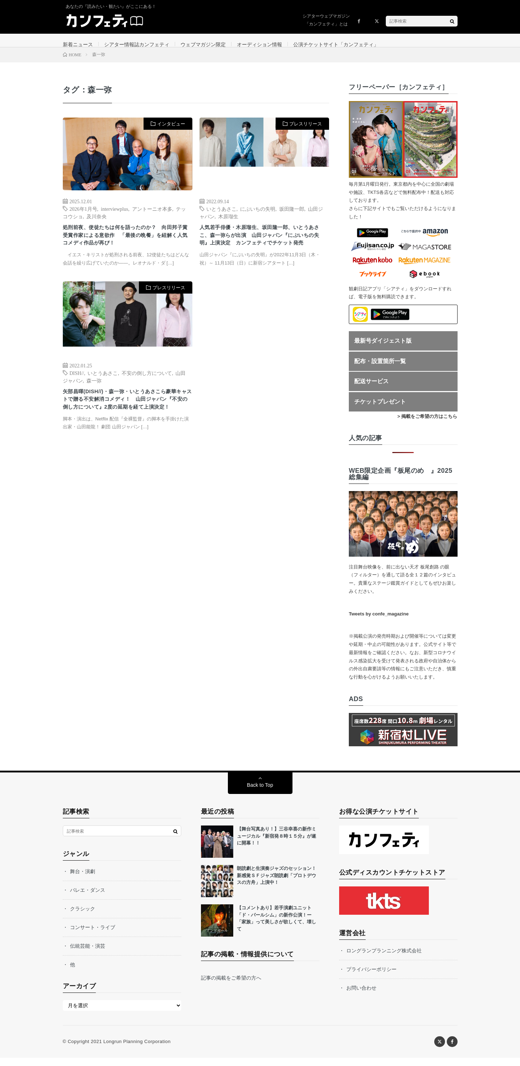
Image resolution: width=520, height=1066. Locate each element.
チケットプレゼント (380, 410)
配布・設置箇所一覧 (380, 369)
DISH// (77, 396)
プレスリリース (305, 132)
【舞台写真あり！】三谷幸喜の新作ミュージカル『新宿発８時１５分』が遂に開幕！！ (276, 844)
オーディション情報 (259, 44)
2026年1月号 (83, 216)
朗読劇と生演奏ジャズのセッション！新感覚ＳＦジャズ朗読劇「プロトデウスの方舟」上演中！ (276, 883)
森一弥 (94, 403)
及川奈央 (96, 224)
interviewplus (114, 216)
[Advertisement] (264, 378)
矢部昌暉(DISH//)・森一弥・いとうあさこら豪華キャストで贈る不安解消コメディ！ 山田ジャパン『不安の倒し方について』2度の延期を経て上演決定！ (127, 430)
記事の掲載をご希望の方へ (231, 986)
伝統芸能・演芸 (87, 954)
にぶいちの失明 (257, 216)
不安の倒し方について (147, 396)
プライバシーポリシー (371, 977)
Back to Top (260, 793)
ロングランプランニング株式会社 (384, 959)
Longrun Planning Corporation (136, 1049)
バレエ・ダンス (87, 898)
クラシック (82, 917)
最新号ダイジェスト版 (383, 349)
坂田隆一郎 (291, 216)
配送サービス (371, 390)
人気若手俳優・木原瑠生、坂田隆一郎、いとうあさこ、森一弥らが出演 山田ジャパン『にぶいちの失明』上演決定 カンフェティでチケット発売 (263, 251)
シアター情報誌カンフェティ (136, 44)
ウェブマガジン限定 (203, 44)
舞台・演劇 (82, 879)
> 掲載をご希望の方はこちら (427, 424)
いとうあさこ (221, 216)
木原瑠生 (228, 224)
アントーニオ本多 (152, 216)
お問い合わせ (361, 996)
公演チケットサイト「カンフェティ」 (336, 44)
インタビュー (171, 132)
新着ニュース (78, 44)
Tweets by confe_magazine (379, 622)
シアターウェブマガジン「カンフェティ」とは (326, 20)
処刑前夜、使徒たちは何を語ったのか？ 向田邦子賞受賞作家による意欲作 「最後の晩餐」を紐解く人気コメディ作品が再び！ (126, 251)
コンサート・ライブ (92, 935)
